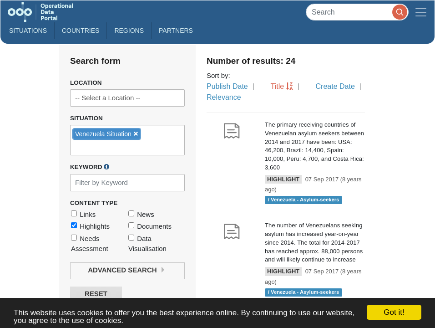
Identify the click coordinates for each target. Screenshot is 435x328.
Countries (80, 30)
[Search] (357, 12)
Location (86, 82)
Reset (96, 294)
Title (277, 86)
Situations (28, 30)
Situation (86, 118)
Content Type (93, 203)
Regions (129, 30)
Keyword (89, 166)
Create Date (335, 86)
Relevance (224, 97)
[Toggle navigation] (421, 12)
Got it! (394, 312)
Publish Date (227, 86)
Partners (176, 30)
